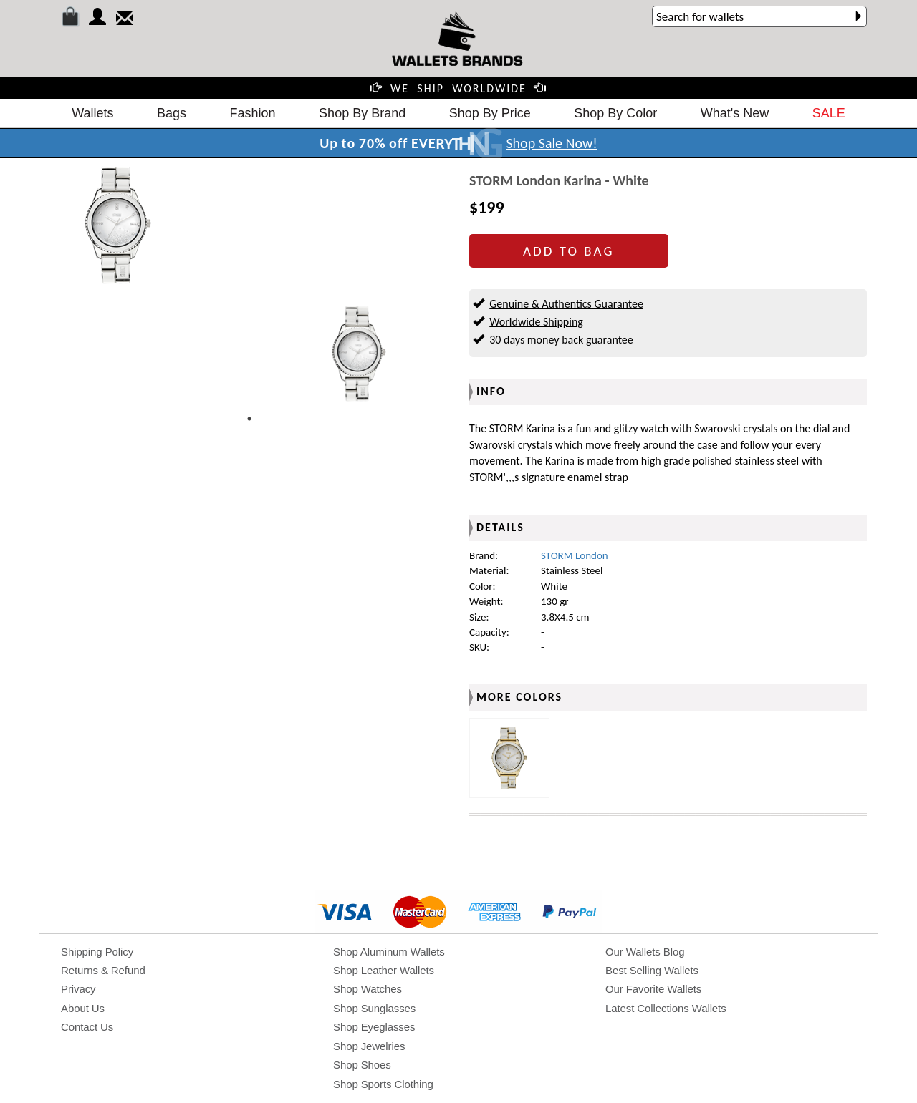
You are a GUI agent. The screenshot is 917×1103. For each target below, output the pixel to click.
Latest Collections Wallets (665, 1008)
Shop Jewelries (369, 1046)
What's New (735, 113)
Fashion (253, 113)
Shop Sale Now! (551, 143)
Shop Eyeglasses (374, 1027)
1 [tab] (249, 419)
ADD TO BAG (568, 251)
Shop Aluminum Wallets (389, 952)
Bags (171, 113)
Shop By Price (490, 113)
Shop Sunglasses (374, 1008)
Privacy (78, 989)
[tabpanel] (358, 353)
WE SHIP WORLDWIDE (458, 88)
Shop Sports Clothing (383, 1084)
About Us (83, 1008)
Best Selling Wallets (651, 970)
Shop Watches (367, 989)
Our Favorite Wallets (653, 989)
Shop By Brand (362, 113)
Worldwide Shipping (536, 322)
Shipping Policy (97, 952)
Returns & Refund (103, 970)
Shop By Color (615, 113)
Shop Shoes (362, 1065)
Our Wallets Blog (644, 952)
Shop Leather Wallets (383, 970)
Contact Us (87, 1027)
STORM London (574, 555)
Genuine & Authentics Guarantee (566, 304)
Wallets (92, 113)
